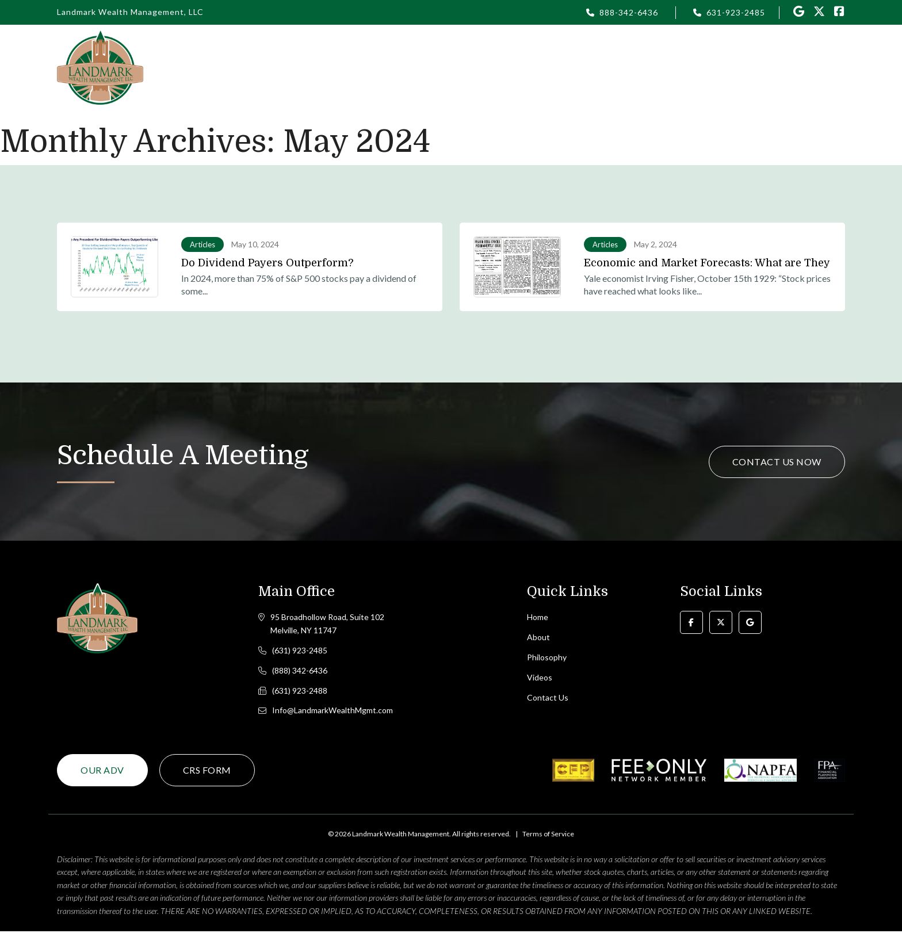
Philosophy (479, 67)
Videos (652, 67)
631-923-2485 (735, 12)
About (538, 639)
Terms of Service (548, 839)
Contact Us (802, 67)
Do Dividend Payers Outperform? (267, 263)
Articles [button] (594, 67)
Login (540, 67)
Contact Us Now (776, 461)
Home (366, 67)
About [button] (417, 67)
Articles (202, 244)
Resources (715, 67)
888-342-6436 (628, 12)
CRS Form (207, 775)
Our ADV (102, 775)
